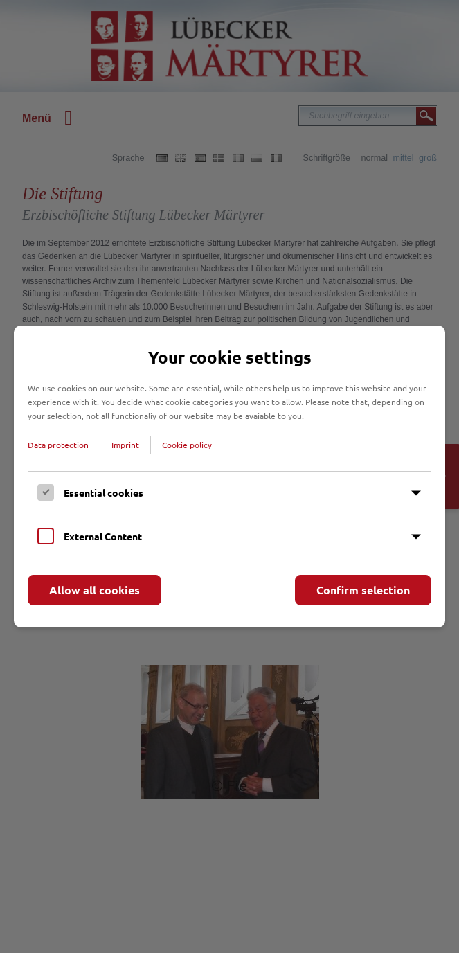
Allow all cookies (94, 589)
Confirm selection (363, 589)
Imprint (125, 444)
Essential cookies (103, 492)
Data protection (58, 444)
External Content (103, 536)
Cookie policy (187, 444)
